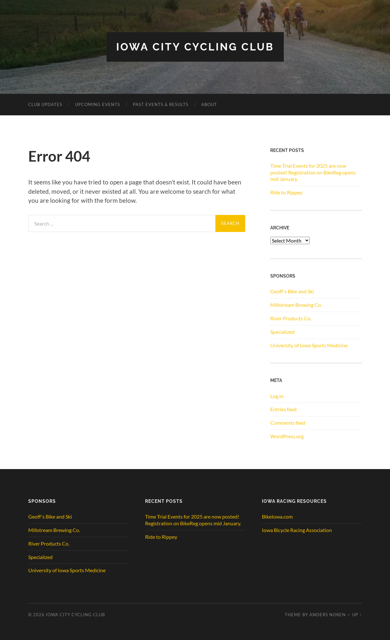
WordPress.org (287, 436)
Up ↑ (357, 614)
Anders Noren (327, 614)
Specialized (282, 332)
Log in (276, 396)
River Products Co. (290, 318)
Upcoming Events (97, 104)
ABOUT (209, 104)
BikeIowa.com (277, 516)
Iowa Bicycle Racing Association (297, 530)
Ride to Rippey (286, 192)
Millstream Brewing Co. (296, 305)
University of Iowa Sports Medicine (309, 345)
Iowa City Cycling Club (195, 47)
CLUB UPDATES (45, 104)
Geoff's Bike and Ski (292, 291)
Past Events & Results (160, 104)
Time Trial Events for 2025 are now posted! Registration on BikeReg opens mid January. (313, 172)
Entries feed (283, 409)
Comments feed (287, 423)
